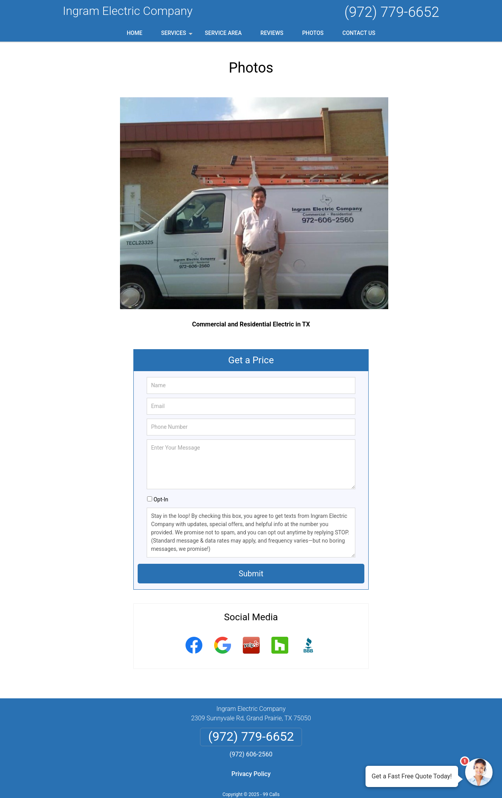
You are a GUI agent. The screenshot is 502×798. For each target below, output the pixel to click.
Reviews (271, 33)
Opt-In (160, 499)
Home (134, 33)
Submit (250, 573)
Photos (313, 33)
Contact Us (358, 33)
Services (177, 36)
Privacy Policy (251, 774)
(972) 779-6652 (391, 12)
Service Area (223, 33)
